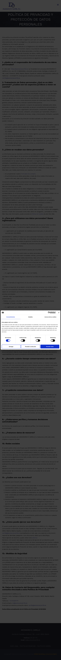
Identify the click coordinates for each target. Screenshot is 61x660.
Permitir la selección (30, 346)
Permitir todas (50, 346)
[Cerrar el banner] (58, 312)
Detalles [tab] (30, 317)
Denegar (11, 346)
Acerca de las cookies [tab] (50, 317)
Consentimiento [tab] (10, 317)
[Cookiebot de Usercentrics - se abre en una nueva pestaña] (49, 313)
